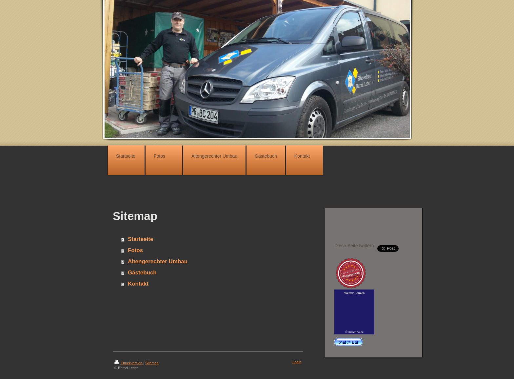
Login (296, 362)
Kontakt (138, 284)
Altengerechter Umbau (158, 261)
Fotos (135, 250)
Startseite (140, 239)
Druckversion (128, 363)
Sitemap (151, 363)
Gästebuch (142, 272)
